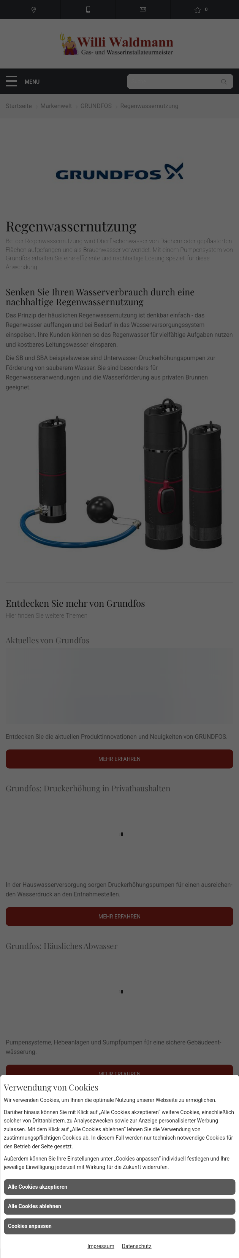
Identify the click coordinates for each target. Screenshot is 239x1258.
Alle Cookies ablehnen (34, 1206)
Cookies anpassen (30, 1226)
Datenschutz (137, 1246)
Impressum (100, 1246)
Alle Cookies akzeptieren (37, 1187)
